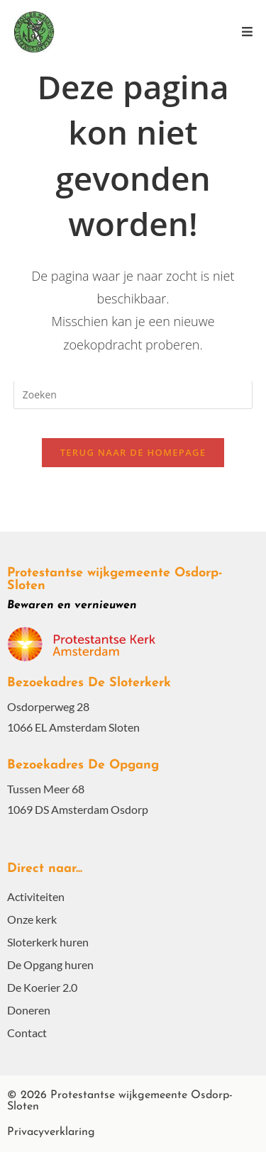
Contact (27, 1032)
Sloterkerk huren (48, 942)
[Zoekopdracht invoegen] (133, 395)
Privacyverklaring (51, 1132)
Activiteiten (36, 896)
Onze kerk (32, 919)
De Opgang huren (50, 964)
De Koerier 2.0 (42, 987)
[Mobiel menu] (247, 31)
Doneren (28, 1010)
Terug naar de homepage (133, 452)
